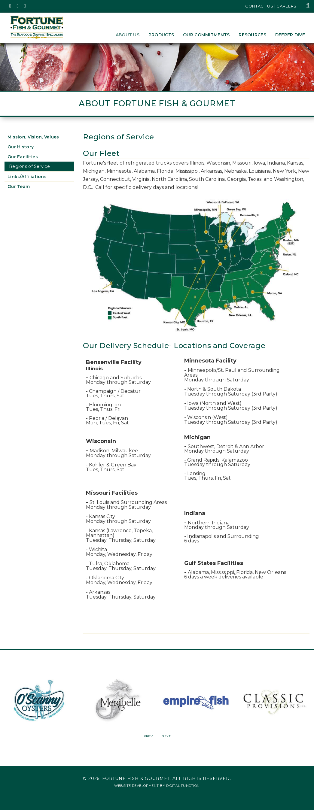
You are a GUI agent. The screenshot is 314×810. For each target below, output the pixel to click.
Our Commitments (206, 35)
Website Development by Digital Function (157, 786)
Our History (21, 147)
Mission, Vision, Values (33, 137)
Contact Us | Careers (271, 6)
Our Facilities (23, 156)
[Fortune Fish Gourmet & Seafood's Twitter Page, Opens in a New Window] (10, 6)
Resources (252, 35)
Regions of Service (29, 166)
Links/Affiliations (27, 176)
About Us (127, 35)
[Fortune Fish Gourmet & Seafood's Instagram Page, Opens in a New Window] (18, 6)
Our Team (19, 186)
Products (161, 35)
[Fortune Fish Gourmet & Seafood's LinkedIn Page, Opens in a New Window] (25, 6)
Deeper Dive (290, 35)
